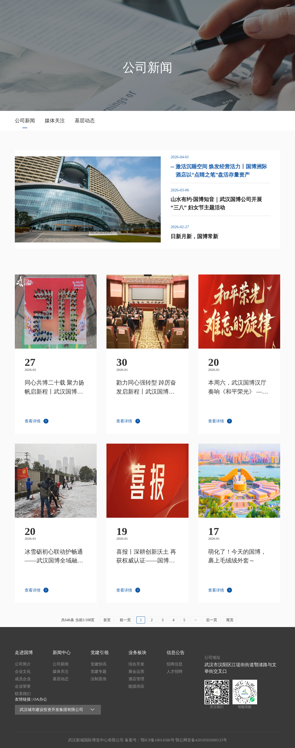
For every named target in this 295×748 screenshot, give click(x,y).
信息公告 (267, 10)
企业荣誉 (23, 686)
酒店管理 (136, 679)
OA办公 (40, 699)
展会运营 (136, 671)
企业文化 (23, 671)
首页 (134, 10)
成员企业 (23, 679)
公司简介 (23, 664)
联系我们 (23, 694)
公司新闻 (25, 120)
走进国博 (161, 10)
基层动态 (85, 120)
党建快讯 (98, 664)
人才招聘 (174, 671)
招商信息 (174, 664)
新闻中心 (187, 10)
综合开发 (136, 664)
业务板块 (240, 10)
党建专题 (98, 671)
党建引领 (214, 10)
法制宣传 (98, 679)
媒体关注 (55, 120)
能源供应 (136, 686)
